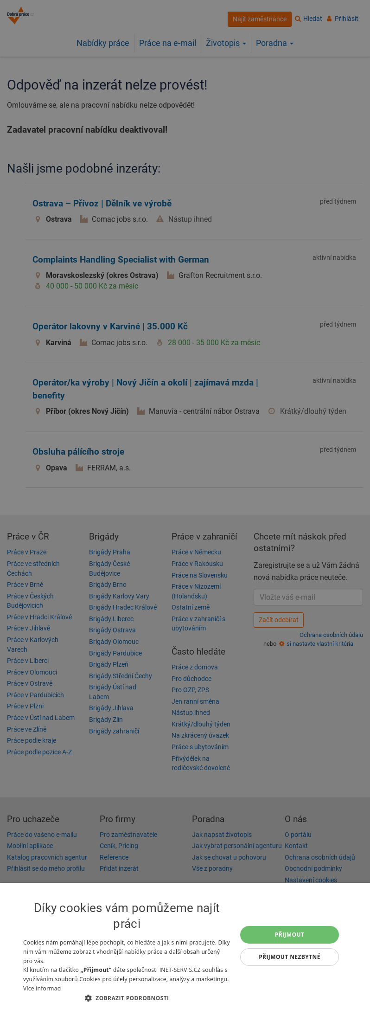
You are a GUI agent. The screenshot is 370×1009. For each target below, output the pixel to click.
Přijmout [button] (290, 934)
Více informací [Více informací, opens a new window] (42, 988)
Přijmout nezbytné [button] (289, 957)
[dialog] (185, 946)
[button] (126, 997)
